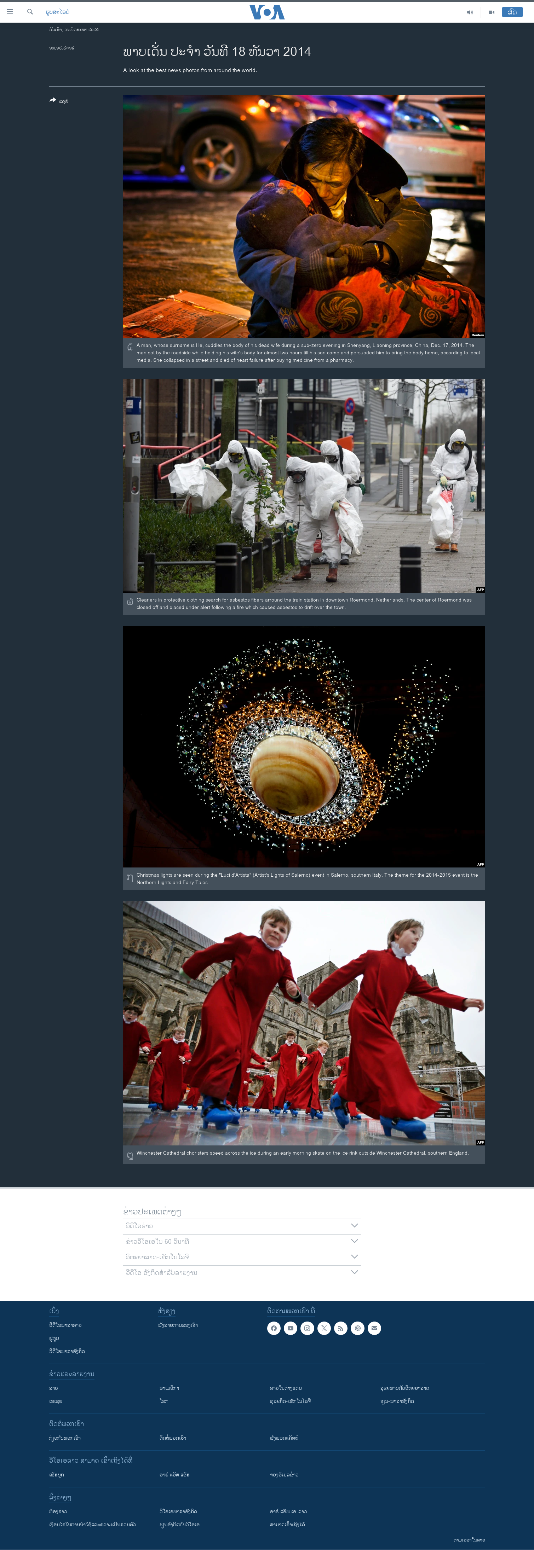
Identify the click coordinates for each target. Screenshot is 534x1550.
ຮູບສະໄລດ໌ (57, 12)
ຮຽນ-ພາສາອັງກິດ (397, 1401)
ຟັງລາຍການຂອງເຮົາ (178, 1325)
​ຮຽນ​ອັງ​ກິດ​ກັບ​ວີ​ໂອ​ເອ (180, 1524)
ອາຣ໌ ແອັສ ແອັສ (175, 1475)
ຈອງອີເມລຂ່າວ (284, 1475)
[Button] (59, 102)
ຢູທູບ (54, 1338)
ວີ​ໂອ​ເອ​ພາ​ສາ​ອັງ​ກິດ (178, 1511)
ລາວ (53, 1388)
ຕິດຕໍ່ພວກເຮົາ (173, 1438)
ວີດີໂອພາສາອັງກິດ (67, 1351)
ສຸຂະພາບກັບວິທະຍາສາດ (404, 1388)
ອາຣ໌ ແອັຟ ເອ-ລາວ (288, 1511)
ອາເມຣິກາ (169, 1388)
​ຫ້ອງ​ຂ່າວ (58, 1511)
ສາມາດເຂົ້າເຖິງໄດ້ (287, 1524)
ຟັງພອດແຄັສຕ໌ (284, 1438)
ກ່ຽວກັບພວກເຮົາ (65, 1438)
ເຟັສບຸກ (56, 1475)
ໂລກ (164, 1401)
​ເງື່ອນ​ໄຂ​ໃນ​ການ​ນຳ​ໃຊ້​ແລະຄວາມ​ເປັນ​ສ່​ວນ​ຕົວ (92, 1524)
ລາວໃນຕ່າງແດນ (286, 1388)
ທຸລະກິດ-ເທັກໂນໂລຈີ (290, 1401)
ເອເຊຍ (55, 1401)
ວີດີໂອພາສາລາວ (65, 1325)
